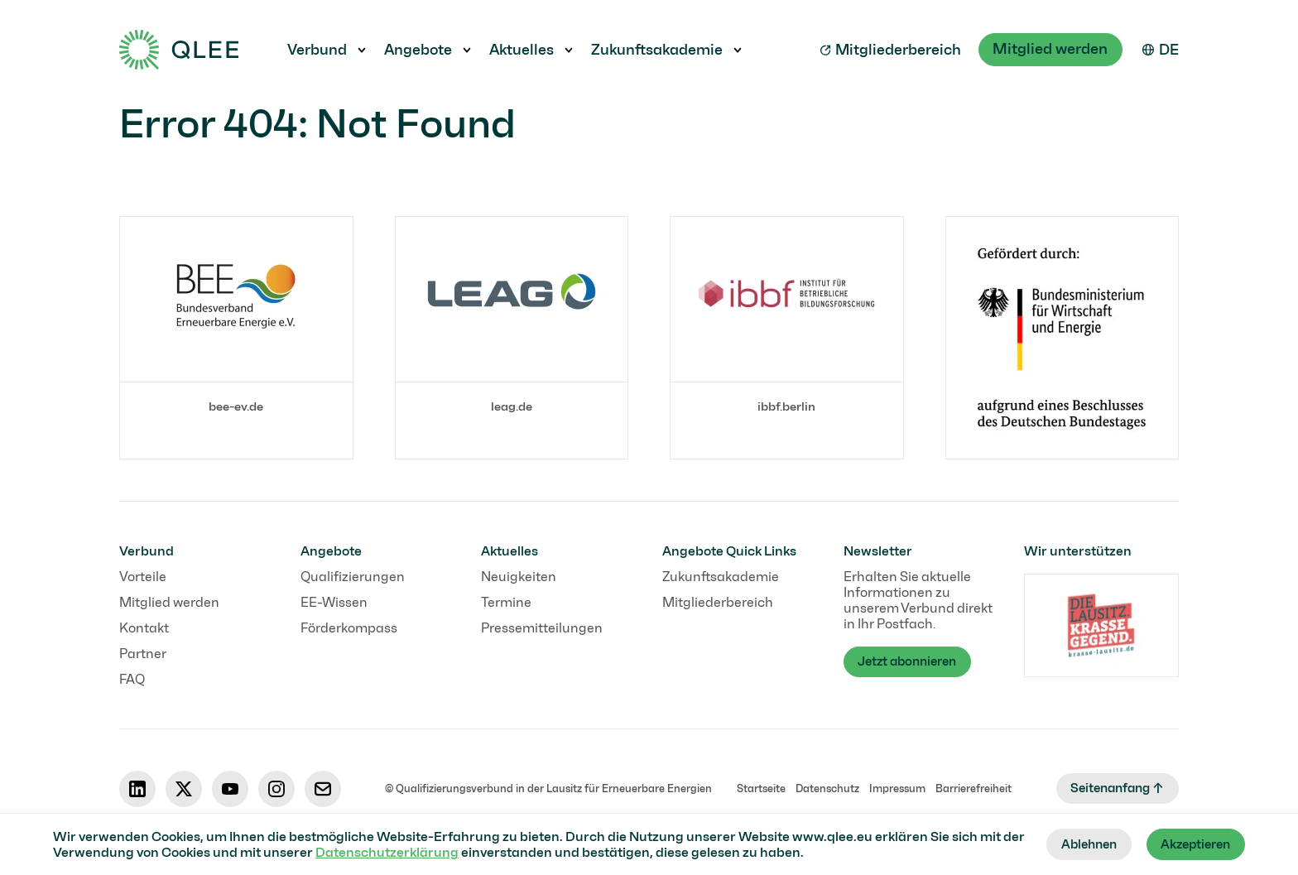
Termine (506, 602)
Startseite (757, 788)
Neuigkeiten (518, 576)
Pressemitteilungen (542, 628)
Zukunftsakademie (657, 50)
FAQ (132, 679)
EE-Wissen (334, 602)
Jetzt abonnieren (912, 663)
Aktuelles (521, 50)
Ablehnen (1077, 844)
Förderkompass (348, 628)
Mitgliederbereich (889, 50)
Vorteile (142, 576)
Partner (142, 653)
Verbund (317, 50)
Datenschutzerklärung (411, 851)
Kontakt (144, 628)
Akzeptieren (1191, 844)
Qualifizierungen (352, 576)
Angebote (418, 50)
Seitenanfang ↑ (1113, 788)
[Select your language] (1160, 49)
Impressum (893, 788)
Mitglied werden (1050, 49)
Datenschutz (823, 788)
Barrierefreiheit (969, 788)
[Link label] (236, 324)
